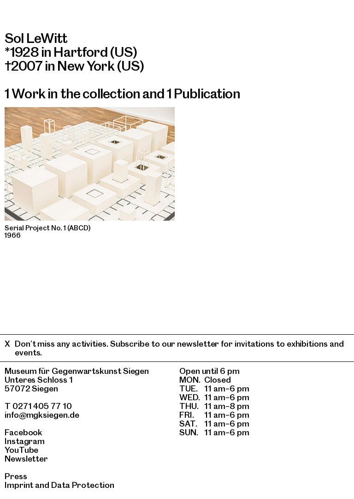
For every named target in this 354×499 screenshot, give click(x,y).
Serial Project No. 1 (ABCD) (48, 228)
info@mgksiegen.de (42, 415)
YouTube (21, 450)
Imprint (19, 485)
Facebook (23, 432)
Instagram (25, 441)
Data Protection (82, 485)
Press (16, 476)
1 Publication (203, 93)
